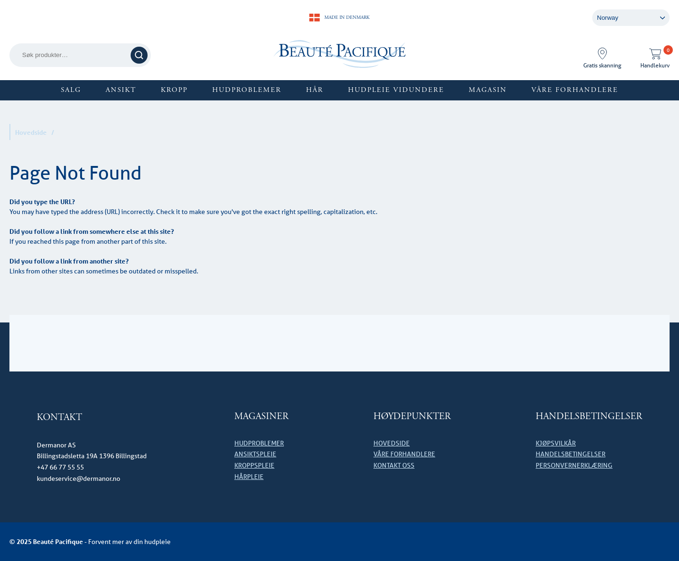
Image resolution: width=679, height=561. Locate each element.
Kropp (174, 89)
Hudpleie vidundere (396, 89)
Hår (314, 89)
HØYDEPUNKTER (412, 416)
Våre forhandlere (574, 89)
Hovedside (31, 132)
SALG (71, 89)
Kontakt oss (393, 465)
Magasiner (261, 416)
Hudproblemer (247, 89)
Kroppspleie (254, 465)
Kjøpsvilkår (556, 443)
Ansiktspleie (255, 454)
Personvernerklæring (574, 465)
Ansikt (121, 89)
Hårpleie (249, 476)
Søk (139, 54)
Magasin (488, 89)
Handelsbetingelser (589, 416)
